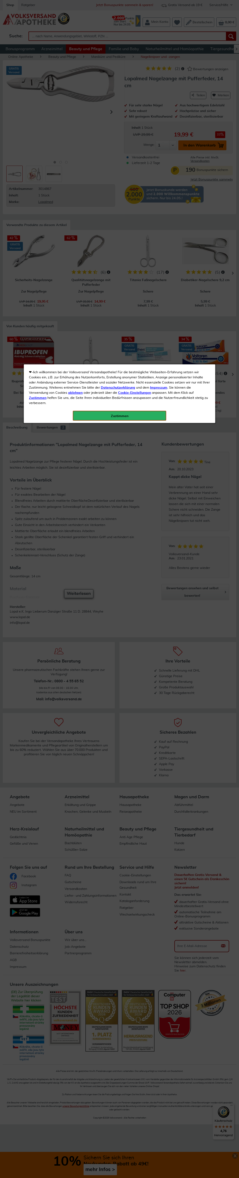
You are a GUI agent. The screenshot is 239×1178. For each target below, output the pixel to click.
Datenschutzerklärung (118, 104)
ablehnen (75, 110)
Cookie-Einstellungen (134, 110)
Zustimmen (37, 115)
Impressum (158, 104)
